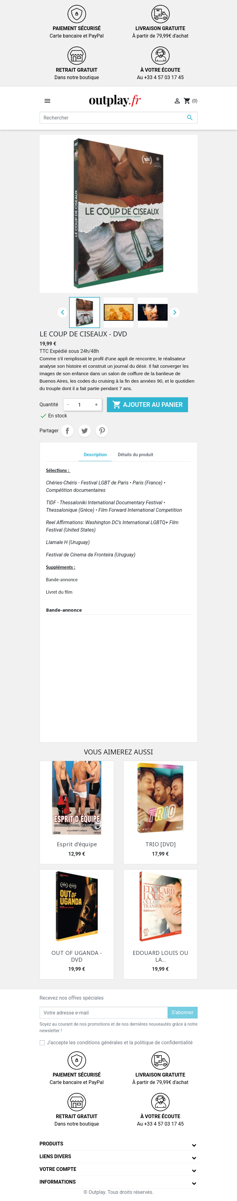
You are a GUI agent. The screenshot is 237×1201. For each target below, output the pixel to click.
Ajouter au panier (147, 404)
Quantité (49, 404)
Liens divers (55, 1156)
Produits (52, 1144)
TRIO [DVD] (160, 844)
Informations (58, 1182)
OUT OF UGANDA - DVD (76, 956)
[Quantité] (81, 405)
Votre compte (58, 1169)
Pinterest (102, 431)
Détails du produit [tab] (135, 454)
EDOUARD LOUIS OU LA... (160, 956)
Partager (67, 431)
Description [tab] (95, 454)
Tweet (84, 431)
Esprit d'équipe (77, 844)
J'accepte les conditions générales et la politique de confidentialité (120, 1043)
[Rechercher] (119, 118)
